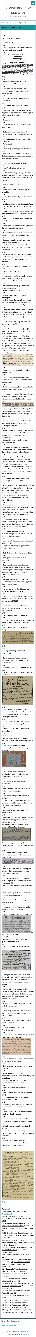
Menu (33, 3)
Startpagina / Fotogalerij (9, 23)
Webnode (26, 1334)
